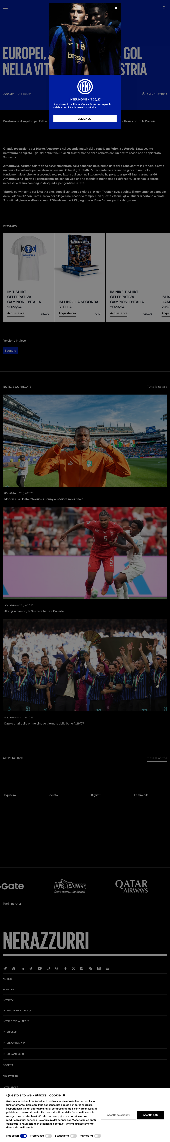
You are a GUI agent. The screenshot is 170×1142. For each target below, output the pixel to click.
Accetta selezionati (118, 1115)
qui (60, 1116)
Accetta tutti (150, 1115)
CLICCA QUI (85, 118)
